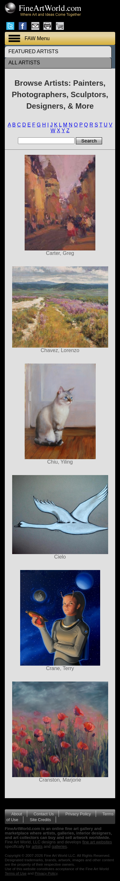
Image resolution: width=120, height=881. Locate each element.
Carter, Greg (60, 205)
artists (37, 846)
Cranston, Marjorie (60, 732)
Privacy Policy (78, 814)
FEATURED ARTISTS (33, 51)
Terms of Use (16, 873)
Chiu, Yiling (60, 414)
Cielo (60, 517)
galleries (59, 846)
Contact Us (44, 814)
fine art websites (97, 842)
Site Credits (40, 819)
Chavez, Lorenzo (60, 309)
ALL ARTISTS (24, 62)
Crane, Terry (60, 620)
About (16, 814)
